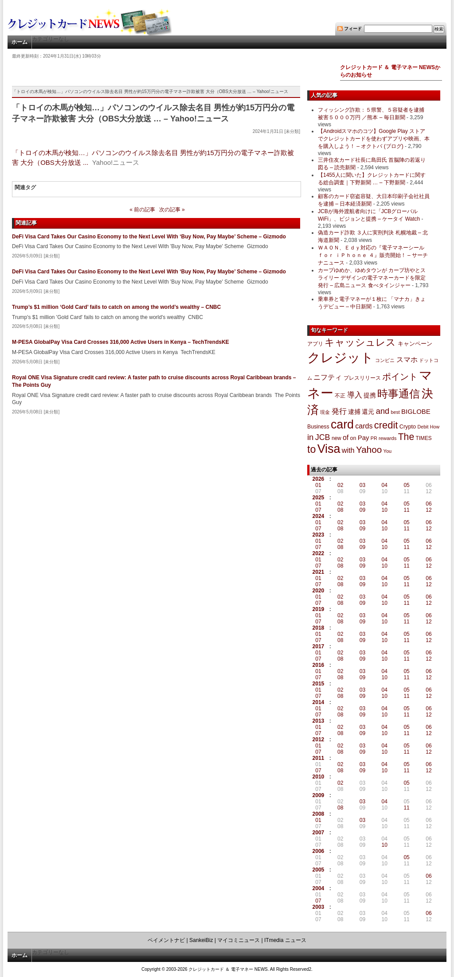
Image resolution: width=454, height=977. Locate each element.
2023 (319, 535)
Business (318, 427)
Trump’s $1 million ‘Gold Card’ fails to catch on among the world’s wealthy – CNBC (116, 307)
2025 (319, 497)
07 (318, 510)
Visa (328, 448)
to (311, 449)
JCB (322, 437)
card (342, 424)
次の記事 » (172, 209)
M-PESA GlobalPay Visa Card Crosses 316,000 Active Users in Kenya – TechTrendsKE (120, 342)
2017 (319, 646)
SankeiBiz (201, 940)
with (348, 450)
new (336, 438)
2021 (319, 572)
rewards (387, 438)
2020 (319, 591)
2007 (319, 832)
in (310, 437)
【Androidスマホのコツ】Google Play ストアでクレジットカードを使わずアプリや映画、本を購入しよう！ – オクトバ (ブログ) (374, 138)
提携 (370, 395)
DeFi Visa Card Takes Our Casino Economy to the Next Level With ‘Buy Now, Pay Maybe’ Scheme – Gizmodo (149, 237)
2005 (319, 870)
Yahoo (369, 449)
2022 (319, 553)
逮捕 (354, 412)
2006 (319, 851)
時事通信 (398, 394)
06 (428, 504)
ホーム (19, 42)
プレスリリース (362, 378)
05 (406, 485)
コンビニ (385, 360)
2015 (319, 684)
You (388, 451)
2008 (319, 814)
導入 (354, 395)
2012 (319, 739)
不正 (340, 396)
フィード (353, 28)
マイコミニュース (238, 940)
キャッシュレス (360, 342)
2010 (319, 777)
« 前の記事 (142, 209)
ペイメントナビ (166, 940)
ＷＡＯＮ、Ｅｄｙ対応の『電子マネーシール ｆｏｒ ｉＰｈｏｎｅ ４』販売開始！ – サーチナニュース (373, 255)
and (382, 411)
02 (340, 485)
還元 (368, 411)
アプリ (315, 344)
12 (428, 510)
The (406, 437)
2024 (319, 516)
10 (384, 510)
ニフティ (327, 377)
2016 (319, 665)
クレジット (340, 357)
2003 (319, 907)
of (345, 437)
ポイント (400, 376)
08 (340, 510)
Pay (363, 437)
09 (362, 510)
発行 (339, 411)
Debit (423, 426)
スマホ (407, 359)
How (434, 426)
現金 (325, 412)
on (353, 438)
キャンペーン (415, 344)
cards (363, 426)
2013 (319, 721)
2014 (319, 702)
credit (386, 425)
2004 (319, 888)
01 (318, 485)
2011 (319, 758)
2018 (319, 628)
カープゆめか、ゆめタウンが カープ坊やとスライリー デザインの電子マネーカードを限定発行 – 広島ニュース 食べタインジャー (372, 277)
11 (406, 510)
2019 (319, 609)
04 (384, 485)
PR (374, 438)
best (395, 412)
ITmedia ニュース (285, 940)
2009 (319, 795)
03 (362, 485)
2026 (319, 479)
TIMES (424, 438)
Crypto (407, 426)
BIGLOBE (416, 411)
